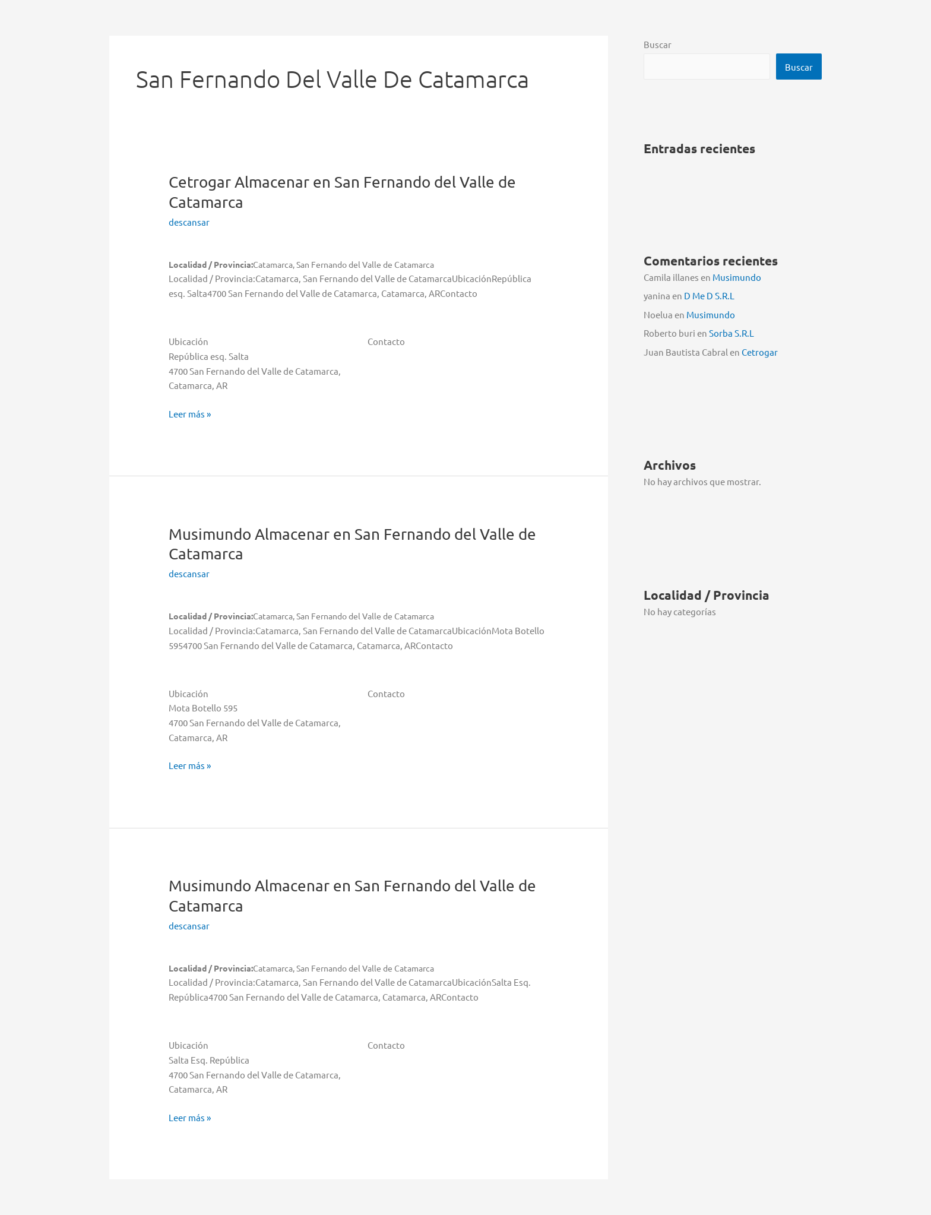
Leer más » (190, 414)
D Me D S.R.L (709, 294)
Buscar (658, 44)
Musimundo (736, 277)
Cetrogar (760, 350)
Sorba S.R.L (731, 331)
